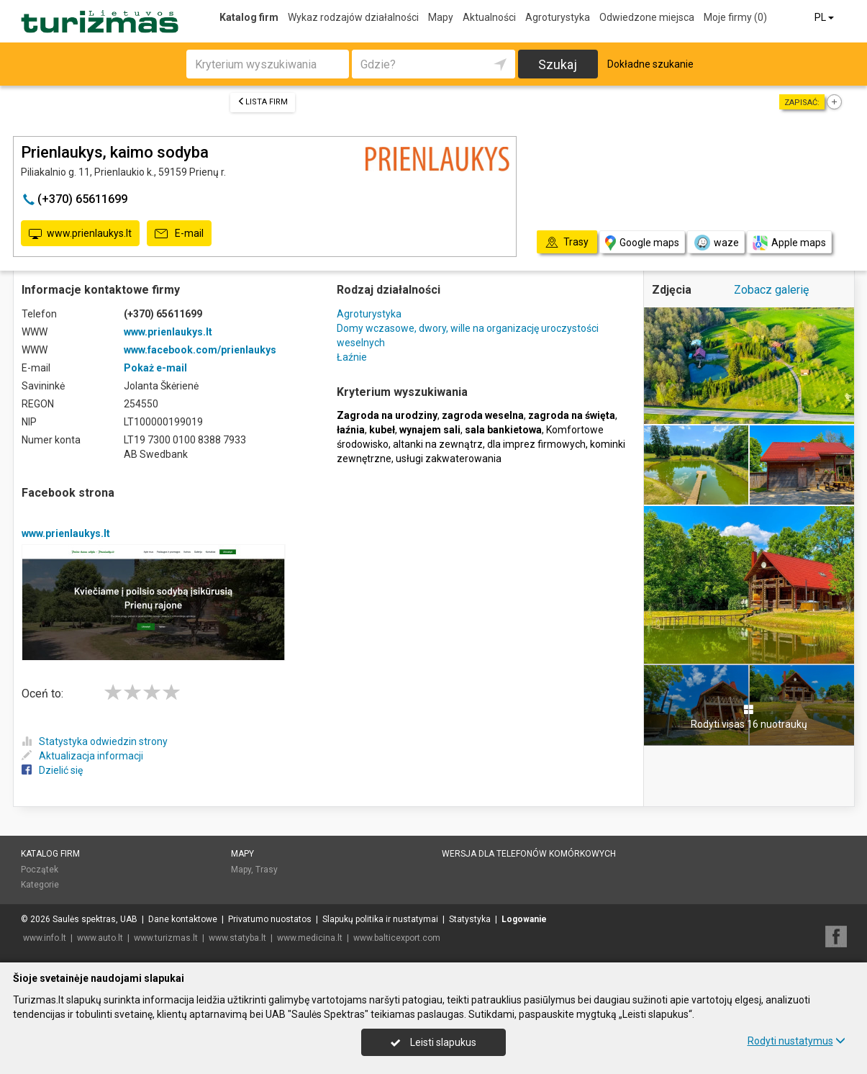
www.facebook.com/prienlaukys (200, 350)
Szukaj (557, 64)
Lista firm (262, 102)
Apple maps (789, 243)
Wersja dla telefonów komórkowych (529, 854)
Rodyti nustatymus (796, 1041)
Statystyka (470, 919)
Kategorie (40, 885)
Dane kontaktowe (182, 919)
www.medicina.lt (309, 938)
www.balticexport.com (396, 938)
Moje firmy (735, 17)
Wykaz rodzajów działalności (353, 17)
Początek (39, 870)
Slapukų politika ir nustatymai (380, 919)
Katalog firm (248, 17)
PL (825, 17)
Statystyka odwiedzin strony (95, 741)
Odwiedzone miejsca (646, 17)
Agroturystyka (557, 17)
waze (716, 242)
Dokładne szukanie (650, 64)
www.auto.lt (100, 938)
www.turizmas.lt (166, 938)
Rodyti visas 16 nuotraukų (749, 717)
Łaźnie (352, 357)
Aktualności (489, 17)
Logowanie (524, 919)
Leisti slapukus (433, 1042)
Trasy (266, 870)
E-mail (179, 233)
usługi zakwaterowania (448, 458)
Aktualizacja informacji (82, 756)
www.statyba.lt (237, 938)
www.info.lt (44, 938)
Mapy (440, 17)
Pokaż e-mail (155, 368)
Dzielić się (52, 770)
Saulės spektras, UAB (95, 919)
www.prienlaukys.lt (80, 233)
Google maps (642, 243)
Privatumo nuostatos (270, 919)
